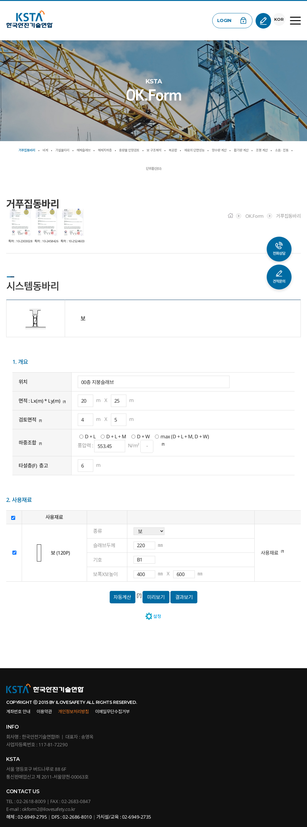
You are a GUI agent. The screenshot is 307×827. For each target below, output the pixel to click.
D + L (90, 436)
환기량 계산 (123, 168)
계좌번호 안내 (18, 711)
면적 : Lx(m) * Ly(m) (39, 400)
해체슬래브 (109, 150)
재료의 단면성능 (279, 150)
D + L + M (116, 436)
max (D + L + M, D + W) (184, 436)
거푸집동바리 (25, 150)
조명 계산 (154, 168)
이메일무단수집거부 (112, 711)
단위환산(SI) (217, 168)
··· (147, 446)
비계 (52, 150)
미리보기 (156, 597)
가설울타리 (76, 150)
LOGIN (221, 20)
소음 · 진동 (184, 168)
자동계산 (122, 597)
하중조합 (27, 442)
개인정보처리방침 (73, 711)
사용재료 (269, 552)
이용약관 (44, 711)
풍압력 (84, 445)
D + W (143, 436)
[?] (65, 400)
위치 (23, 381)
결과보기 (184, 597)
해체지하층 (141, 150)
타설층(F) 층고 (33, 465)
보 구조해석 (218, 150)
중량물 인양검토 (179, 150)
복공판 (245, 150)
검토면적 (27, 419)
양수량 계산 (89, 168)
